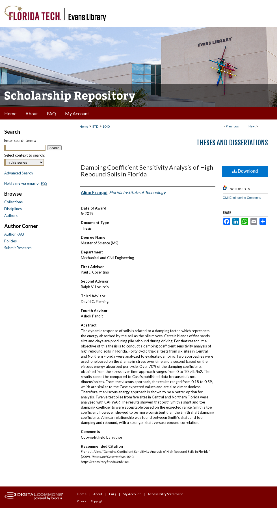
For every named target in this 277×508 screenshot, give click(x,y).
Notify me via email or (25, 183)
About (97, 494)
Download (245, 171)
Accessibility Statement (165, 494)
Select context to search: (24, 155)
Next (252, 126)
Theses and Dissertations (232, 142)
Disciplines (13, 208)
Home (84, 126)
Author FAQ (14, 234)
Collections (13, 202)
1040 (106, 126)
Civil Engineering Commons (242, 197)
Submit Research (18, 248)
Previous (232, 126)
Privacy (81, 501)
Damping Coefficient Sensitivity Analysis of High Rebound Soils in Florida (147, 170)
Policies (10, 241)
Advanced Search (18, 173)
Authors (11, 215)
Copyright (97, 501)
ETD (95, 126)
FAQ (112, 494)
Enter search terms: (20, 140)
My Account (132, 494)
